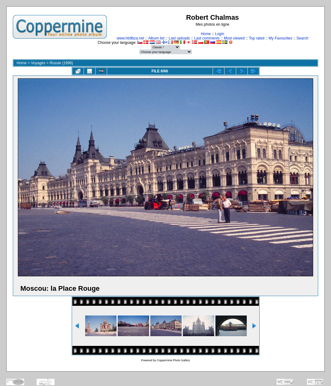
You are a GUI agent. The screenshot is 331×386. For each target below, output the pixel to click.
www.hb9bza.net (130, 38)
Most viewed (234, 38)
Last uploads (179, 38)
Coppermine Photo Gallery (173, 360)
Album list (156, 38)
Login (219, 34)
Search (302, 38)
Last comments (207, 38)
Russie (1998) (61, 63)
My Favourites (280, 38)
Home (206, 34)
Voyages (38, 63)
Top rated (256, 38)
